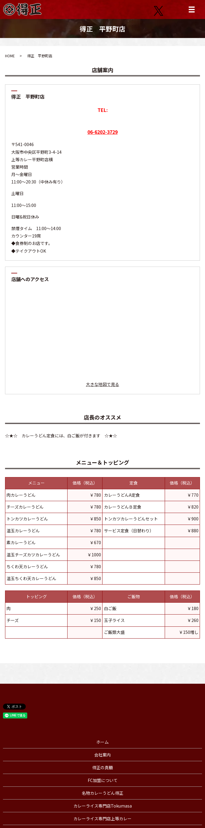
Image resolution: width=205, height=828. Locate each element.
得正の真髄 (102, 767)
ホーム (102, 742)
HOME (10, 55)
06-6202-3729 (102, 131)
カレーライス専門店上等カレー (102, 818)
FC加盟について (103, 780)
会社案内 (102, 755)
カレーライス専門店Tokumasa (102, 806)
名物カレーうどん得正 (102, 793)
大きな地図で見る (102, 384)
